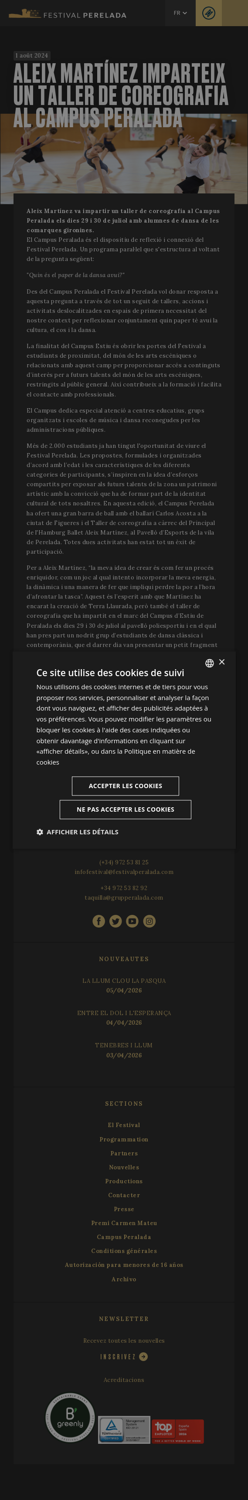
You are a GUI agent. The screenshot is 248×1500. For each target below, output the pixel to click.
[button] (77, 832)
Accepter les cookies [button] (126, 786)
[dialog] (123, 750)
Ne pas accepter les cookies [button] (125, 809)
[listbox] (209, 663)
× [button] (221, 662)
